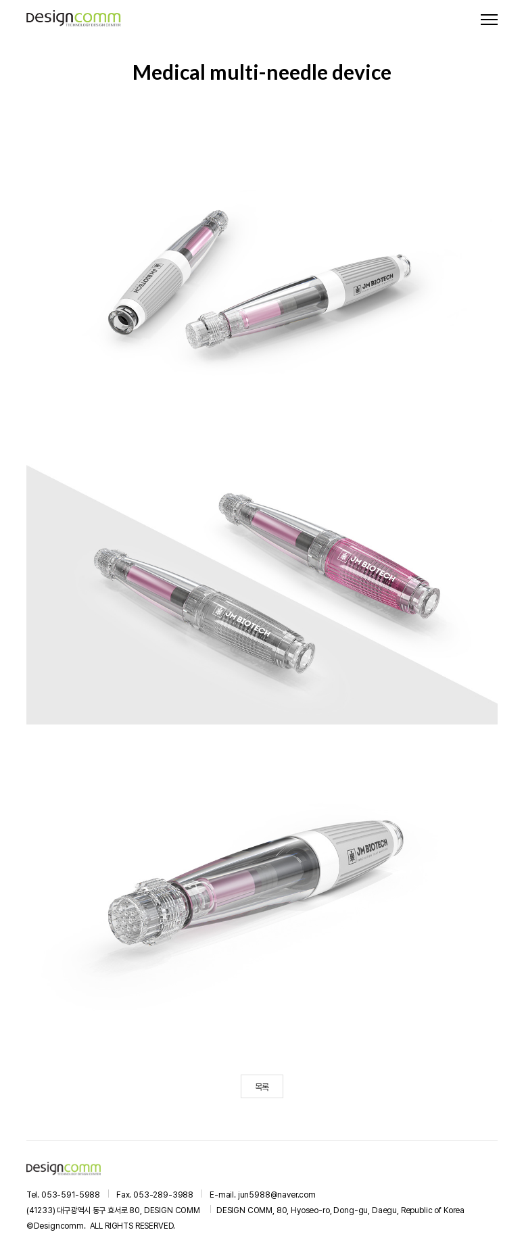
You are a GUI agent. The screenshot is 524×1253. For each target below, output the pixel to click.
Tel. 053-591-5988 (63, 1195)
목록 (262, 1087)
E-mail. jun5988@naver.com (263, 1195)
